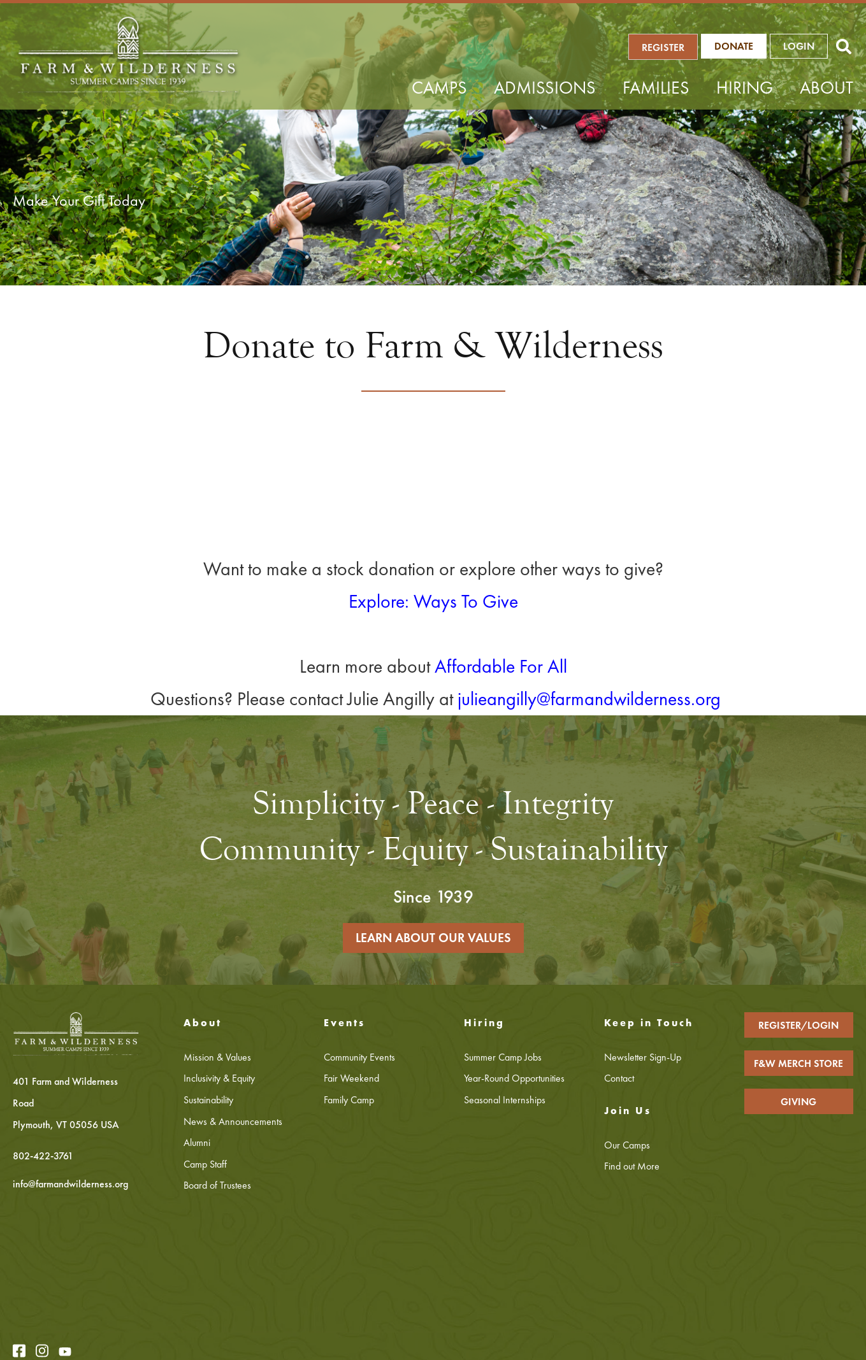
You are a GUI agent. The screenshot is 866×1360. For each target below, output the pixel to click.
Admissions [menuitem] (545, 87)
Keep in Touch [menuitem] (648, 1024)
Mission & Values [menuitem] (217, 1058)
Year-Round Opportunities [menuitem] (514, 1079)
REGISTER (667, 47)
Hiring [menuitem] (744, 87)
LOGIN (802, 47)
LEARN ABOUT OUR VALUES (433, 939)
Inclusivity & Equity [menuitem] (219, 1079)
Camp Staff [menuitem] (205, 1165)
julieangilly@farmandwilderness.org (589, 699)
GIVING (798, 1103)
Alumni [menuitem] (197, 1143)
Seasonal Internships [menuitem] (504, 1101)
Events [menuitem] (344, 1024)
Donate (737, 47)
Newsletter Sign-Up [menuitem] (642, 1058)
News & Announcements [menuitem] (233, 1122)
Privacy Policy (197, 1340)
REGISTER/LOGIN (798, 1026)
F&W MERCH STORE (798, 1064)
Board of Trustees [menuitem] (217, 1186)
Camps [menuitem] (439, 87)
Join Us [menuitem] (627, 1112)
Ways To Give (466, 601)
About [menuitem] (826, 87)
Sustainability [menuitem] (208, 1101)
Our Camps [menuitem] (627, 1146)
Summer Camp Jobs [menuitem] (503, 1058)
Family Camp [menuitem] (349, 1101)
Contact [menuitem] (619, 1079)
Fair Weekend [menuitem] (351, 1079)
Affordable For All (501, 666)
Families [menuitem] (656, 87)
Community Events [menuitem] (359, 1058)
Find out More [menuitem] (632, 1167)
